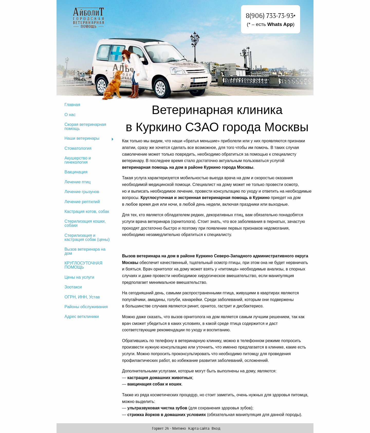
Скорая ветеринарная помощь (85, 126)
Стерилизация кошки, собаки (85, 223)
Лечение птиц (77, 182)
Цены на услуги (79, 277)
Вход (215, 428)
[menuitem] (88, 105)
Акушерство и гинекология (77, 160)
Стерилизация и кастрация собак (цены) (87, 237)
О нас (70, 114)
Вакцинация (75, 172)
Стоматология (77, 148)
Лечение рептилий (82, 202)
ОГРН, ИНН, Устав (82, 297)
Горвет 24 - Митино (169, 428)
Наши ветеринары (81, 138)
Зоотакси (73, 287)
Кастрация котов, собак (86, 211)
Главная (72, 104)
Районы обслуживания (86, 307)
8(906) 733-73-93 (269, 15)
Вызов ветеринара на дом (84, 251)
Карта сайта (198, 428)
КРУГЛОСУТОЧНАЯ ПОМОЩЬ (83, 265)
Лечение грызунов (81, 192)
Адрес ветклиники (81, 316)
